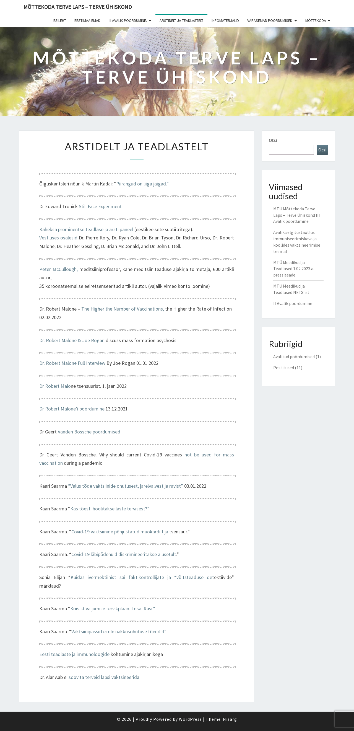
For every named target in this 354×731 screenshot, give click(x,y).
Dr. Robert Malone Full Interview (72, 363)
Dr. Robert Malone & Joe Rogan (72, 340)
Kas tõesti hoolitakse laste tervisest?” (109, 508)
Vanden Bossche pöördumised (89, 431)
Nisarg (230, 719)
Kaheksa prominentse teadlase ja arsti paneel (86, 229)
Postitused (283, 367)
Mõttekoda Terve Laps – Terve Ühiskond (78, 6)
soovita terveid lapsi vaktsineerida (104, 677)
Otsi (273, 140)
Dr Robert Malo (55, 386)
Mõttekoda (315, 20)
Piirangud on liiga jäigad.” (142, 183)
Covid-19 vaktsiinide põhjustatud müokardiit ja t (121, 531)
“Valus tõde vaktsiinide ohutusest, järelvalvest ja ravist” (126, 486)
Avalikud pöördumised (294, 356)
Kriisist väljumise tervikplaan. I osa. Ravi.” (112, 608)
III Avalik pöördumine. (128, 20)
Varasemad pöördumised (269, 20)
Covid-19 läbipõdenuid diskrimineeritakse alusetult (123, 554)
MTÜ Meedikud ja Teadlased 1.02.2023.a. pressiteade (293, 269)
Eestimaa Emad (87, 20)
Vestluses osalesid (58, 237)
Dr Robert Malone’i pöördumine (72, 408)
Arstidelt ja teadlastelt (181, 20)
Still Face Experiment (100, 206)
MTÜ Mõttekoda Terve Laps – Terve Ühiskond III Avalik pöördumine (296, 215)
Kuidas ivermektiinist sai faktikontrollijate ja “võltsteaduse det (142, 577)
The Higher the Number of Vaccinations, (122, 309)
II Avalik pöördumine (292, 303)
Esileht (59, 20)
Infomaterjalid (225, 20)
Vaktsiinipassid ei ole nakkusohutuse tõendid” (118, 631)
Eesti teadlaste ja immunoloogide (74, 654)
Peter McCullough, (58, 269)
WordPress (190, 719)
